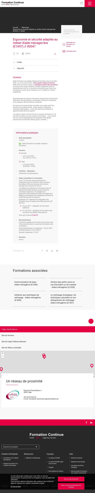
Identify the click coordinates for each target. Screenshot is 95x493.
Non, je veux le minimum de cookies (71, 486)
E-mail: (26, 399)
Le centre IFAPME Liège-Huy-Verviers (56, 462)
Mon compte (81, 3)
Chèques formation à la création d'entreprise (10, 464)
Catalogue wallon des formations (46, 85)
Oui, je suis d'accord (71, 479)
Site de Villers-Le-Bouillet (11, 348)
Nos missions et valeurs (56, 471)
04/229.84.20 (31, 397)
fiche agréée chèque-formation (44, 83)
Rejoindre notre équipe (78, 462)
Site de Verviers (8, 335)
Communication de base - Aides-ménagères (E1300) (26, 283)
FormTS (35, 215)
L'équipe (51, 467)
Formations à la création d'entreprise (10, 459)
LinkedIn (91, 422)
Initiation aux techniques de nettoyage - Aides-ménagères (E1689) (27, 297)
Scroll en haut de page (90, 321)
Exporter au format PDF (55, 54)
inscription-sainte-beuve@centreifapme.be (44, 399)
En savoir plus (16, 486)
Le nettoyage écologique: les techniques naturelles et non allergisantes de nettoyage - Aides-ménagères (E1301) (63, 299)
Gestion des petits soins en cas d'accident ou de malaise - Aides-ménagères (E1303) (63, 284)
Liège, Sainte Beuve (9, 329)
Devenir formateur (76, 458)
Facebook (86, 422)
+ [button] (2, 353)
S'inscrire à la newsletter (10, 447)
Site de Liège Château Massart (14, 341)
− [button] (2, 356)
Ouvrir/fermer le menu (89, 3)
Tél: (25, 397)
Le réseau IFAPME (54, 458)
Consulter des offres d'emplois (77, 466)
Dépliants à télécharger (33, 458)
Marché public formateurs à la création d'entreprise (79, 472)
